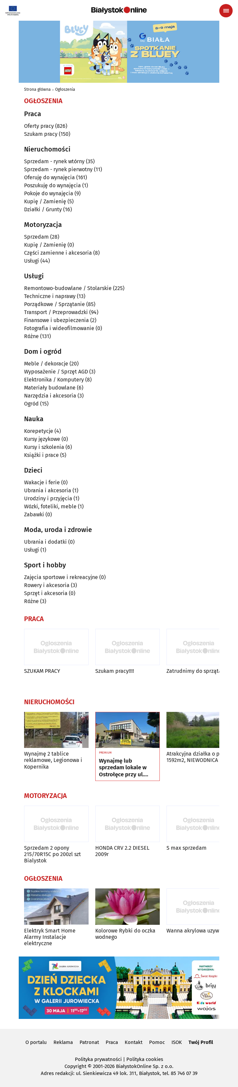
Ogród (31, 403)
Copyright (75, 1066)
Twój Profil (201, 1042)
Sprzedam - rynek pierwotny (58, 169)
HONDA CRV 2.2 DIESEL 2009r (122, 851)
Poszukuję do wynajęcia (52, 185)
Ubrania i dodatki (45, 542)
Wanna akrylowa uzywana (197, 930)
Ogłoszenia (65, 89)
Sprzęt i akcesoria (46, 593)
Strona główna (37, 89)
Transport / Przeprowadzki (56, 312)
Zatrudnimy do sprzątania (197, 671)
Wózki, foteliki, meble (50, 506)
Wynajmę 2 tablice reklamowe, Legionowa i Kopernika (53, 760)
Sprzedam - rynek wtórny (54, 161)
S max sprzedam (186, 848)
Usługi (31, 261)
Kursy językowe (42, 439)
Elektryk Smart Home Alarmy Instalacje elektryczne (50, 936)
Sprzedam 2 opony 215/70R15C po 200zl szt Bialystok (52, 854)
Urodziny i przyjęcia (48, 498)
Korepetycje (38, 431)
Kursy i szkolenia (44, 447)
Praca (112, 1042)
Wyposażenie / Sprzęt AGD (56, 371)
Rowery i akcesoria (47, 585)
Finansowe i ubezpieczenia (56, 320)
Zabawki (34, 514)
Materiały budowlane (50, 387)
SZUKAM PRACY (42, 671)
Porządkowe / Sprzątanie (54, 304)
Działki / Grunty (43, 209)
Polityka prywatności (98, 1059)
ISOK (176, 1042)
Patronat (89, 1042)
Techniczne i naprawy (50, 296)
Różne (31, 336)
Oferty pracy (39, 126)
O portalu (36, 1042)
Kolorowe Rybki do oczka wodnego (125, 933)
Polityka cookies (144, 1059)
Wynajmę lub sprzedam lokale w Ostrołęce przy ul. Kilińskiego (123, 768)
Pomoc (157, 1042)
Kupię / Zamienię (45, 201)
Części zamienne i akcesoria (58, 253)
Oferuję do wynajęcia (49, 177)
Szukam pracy (40, 134)
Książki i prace (41, 455)
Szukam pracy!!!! (114, 671)
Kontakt (133, 1042)
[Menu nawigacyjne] (226, 10)
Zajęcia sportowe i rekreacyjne (61, 577)
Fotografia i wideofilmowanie (59, 328)
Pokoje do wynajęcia (48, 193)
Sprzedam (36, 237)
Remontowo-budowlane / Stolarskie (68, 288)
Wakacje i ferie (42, 482)
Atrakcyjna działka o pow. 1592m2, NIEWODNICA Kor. (197, 757)
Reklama (63, 1042)
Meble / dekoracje (46, 363)
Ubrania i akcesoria (47, 490)
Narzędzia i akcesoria (50, 395)
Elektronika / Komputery (54, 379)
